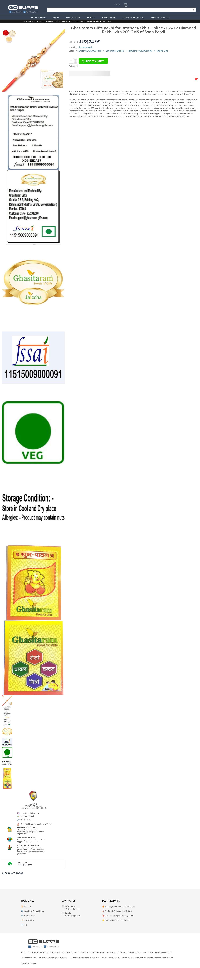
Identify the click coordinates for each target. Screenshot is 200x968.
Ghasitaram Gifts (86, 47)
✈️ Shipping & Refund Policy (32, 911)
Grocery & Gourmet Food (48, 21)
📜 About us (26, 906)
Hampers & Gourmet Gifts (89, 21)
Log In (117, 4)
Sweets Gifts (106, 21)
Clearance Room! (12, 873)
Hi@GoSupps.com (72, 915)
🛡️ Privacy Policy (28, 915)
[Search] (120, 10)
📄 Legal (24, 925)
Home (23, 21)
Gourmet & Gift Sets (69, 21)
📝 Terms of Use (27, 920)
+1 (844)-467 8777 (24, 865)
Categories (32, 21)
